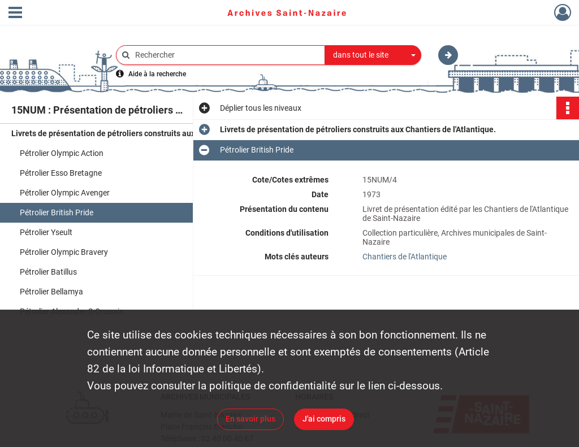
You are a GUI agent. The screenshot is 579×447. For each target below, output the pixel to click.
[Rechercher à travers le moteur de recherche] (226, 55)
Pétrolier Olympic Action (61, 153)
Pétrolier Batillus (48, 271)
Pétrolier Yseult (46, 232)
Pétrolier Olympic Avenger (65, 192)
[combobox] (373, 55)
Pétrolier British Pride (56, 212)
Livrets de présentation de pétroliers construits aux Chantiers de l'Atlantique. (124, 133)
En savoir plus (250, 418)
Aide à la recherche (157, 74)
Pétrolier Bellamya (51, 291)
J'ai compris (324, 418)
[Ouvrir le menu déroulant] (15, 13)
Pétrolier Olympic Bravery (64, 252)
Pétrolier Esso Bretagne (61, 172)
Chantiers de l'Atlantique (404, 256)
